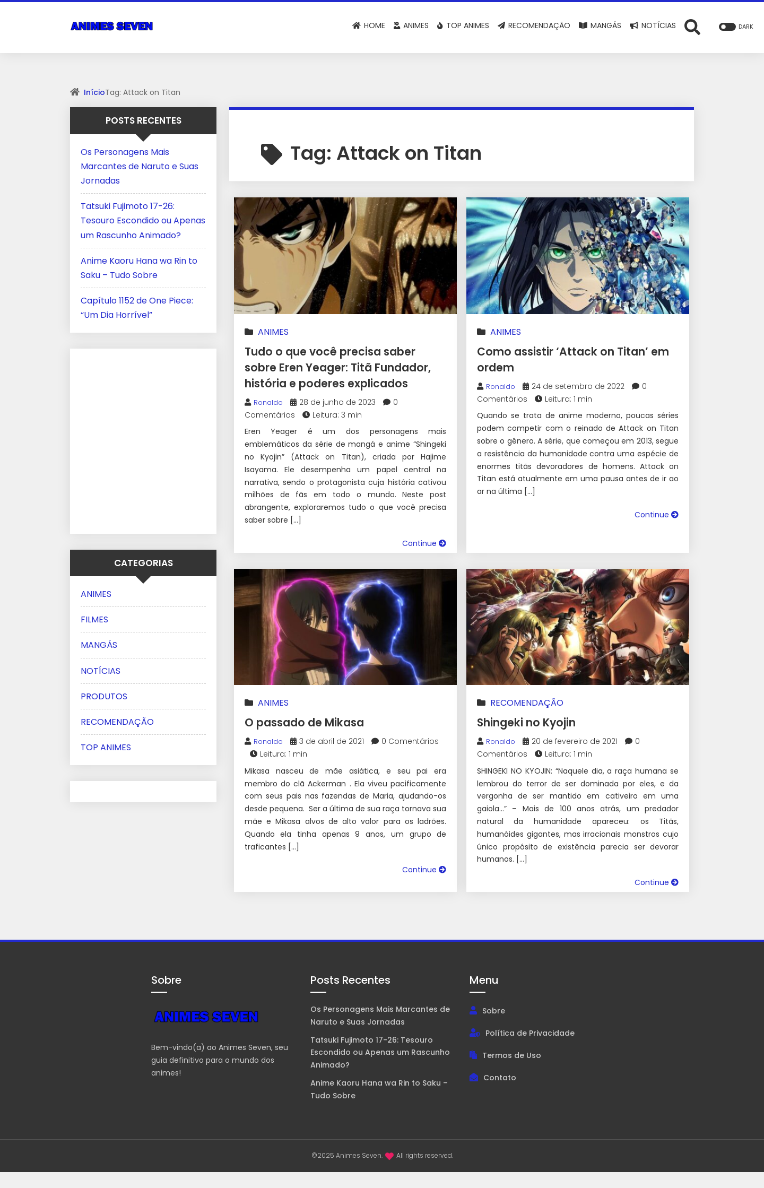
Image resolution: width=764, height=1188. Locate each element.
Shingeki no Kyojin (538, 738)
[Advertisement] (147, 438)
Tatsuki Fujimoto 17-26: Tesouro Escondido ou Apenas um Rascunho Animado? (143, 220)
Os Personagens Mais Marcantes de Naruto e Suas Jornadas (139, 166)
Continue (424, 559)
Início (94, 92)
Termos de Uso (511, 1071)
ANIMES (273, 332)
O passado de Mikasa (316, 738)
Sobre (493, 1026)
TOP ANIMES (106, 747)
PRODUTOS (104, 696)
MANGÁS (99, 645)
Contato (499, 1093)
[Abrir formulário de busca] (692, 26)
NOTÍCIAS (100, 671)
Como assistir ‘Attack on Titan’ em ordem (559, 359)
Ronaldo (269, 418)
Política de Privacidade (530, 1049)
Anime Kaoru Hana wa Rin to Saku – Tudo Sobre (379, 1105)
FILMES (94, 619)
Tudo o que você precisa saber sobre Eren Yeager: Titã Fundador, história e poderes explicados (343, 375)
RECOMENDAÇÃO (526, 719)
